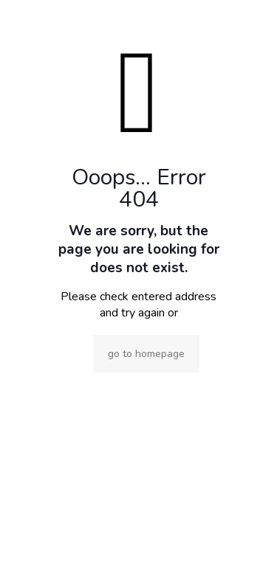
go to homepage (146, 354)
